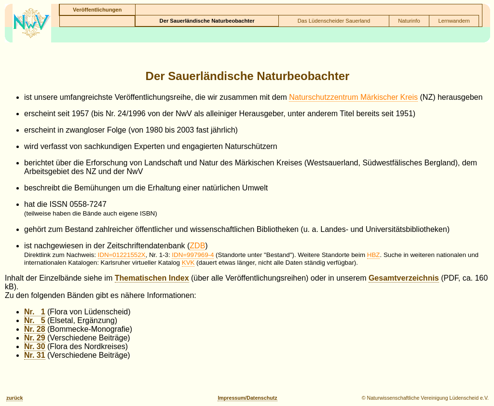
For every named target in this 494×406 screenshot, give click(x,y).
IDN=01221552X (122, 254)
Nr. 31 (34, 355)
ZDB (197, 246)
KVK (188, 262)
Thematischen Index (152, 278)
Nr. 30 (34, 346)
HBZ (373, 254)
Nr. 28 (34, 329)
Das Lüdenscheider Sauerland (334, 21)
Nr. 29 (34, 338)
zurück (14, 398)
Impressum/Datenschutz (247, 398)
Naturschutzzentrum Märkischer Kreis (353, 97)
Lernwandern (454, 21)
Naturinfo (409, 21)
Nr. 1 (34, 312)
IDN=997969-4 (193, 254)
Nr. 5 (34, 320)
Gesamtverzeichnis (404, 278)
